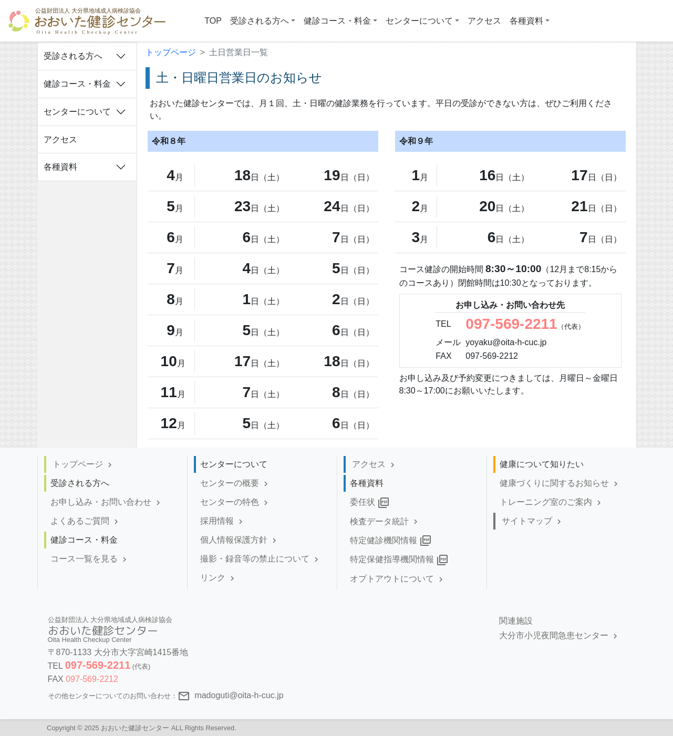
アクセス (60, 139)
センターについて (77, 111)
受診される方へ (73, 55)
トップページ (171, 52)
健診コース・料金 (77, 83)
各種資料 (60, 166)
